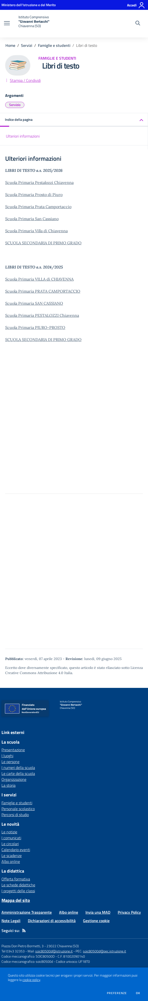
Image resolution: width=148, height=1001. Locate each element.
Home (10, 45)
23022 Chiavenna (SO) (63, 945)
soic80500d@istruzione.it (54, 951)
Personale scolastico (18, 809)
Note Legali (10, 921)
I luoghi (7, 756)
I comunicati (11, 838)
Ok (138, 993)
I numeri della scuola (18, 767)
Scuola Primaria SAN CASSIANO (34, 303)
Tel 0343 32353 (13, 951)
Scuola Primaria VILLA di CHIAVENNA (39, 279)
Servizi (26, 45)
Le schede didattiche (18, 885)
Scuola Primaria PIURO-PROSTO (35, 327)
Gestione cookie (96, 921)
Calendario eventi (15, 850)
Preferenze (117, 993)
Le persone (10, 762)
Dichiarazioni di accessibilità (52, 921)
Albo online (10, 861)
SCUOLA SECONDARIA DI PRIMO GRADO (43, 242)
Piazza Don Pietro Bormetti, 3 (22, 945)
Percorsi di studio (15, 815)
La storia (8, 785)
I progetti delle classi (18, 891)
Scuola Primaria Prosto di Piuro (34, 194)
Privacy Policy (129, 912)
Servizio (14, 104)
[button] (74, 120)
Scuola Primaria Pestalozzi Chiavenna (39, 182)
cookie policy (31, 980)
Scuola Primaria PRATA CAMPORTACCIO (42, 291)
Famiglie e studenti (54, 45)
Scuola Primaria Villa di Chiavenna (36, 230)
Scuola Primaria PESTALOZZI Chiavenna (42, 315)
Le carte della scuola (18, 773)
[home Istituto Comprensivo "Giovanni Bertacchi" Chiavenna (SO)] (32, 24)
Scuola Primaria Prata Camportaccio (38, 206)
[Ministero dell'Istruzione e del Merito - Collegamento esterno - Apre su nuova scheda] (28, 4)
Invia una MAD (97, 912)
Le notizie (9, 832)
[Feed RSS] (24, 930)
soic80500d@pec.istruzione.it (104, 951)
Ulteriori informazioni (23, 136)
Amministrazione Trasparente (26, 912)
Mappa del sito (15, 900)
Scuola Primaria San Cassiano (32, 218)
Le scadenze (11, 855)
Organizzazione (13, 779)
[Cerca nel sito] (138, 23)
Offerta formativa (15, 879)
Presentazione (13, 750)
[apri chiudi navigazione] (7, 24)
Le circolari (10, 844)
